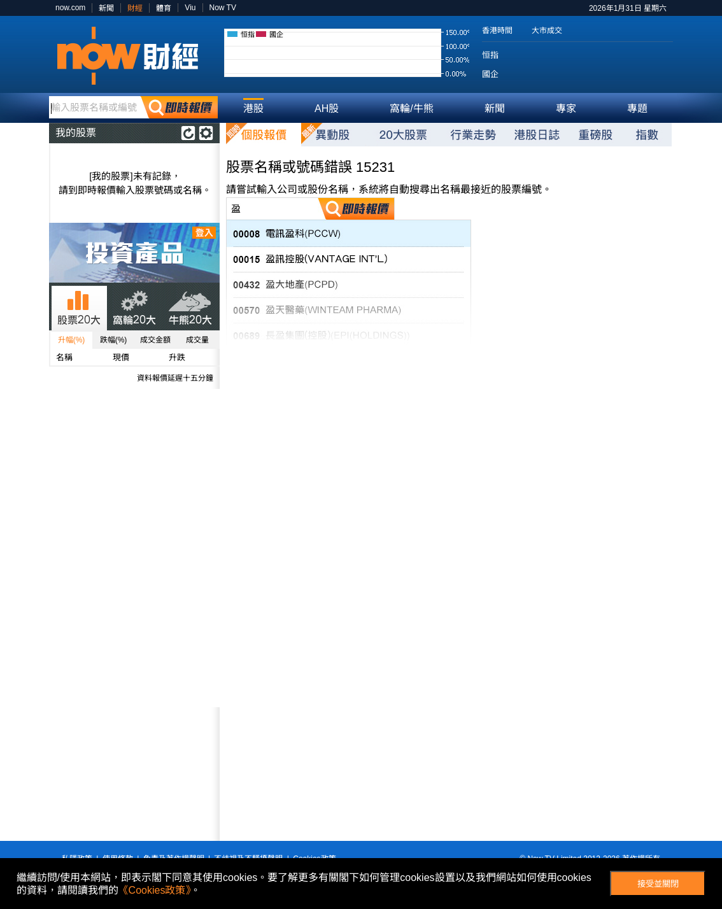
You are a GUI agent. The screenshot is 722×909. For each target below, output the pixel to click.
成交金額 (155, 339)
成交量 (197, 339)
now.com (70, 7)
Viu (190, 7)
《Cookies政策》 (154, 890)
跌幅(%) (113, 339)
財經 (135, 8)
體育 (163, 8)
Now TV (222, 7)
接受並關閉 (658, 884)
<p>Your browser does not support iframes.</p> (134, 774)
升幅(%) (71, 339)
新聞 (106, 8)
